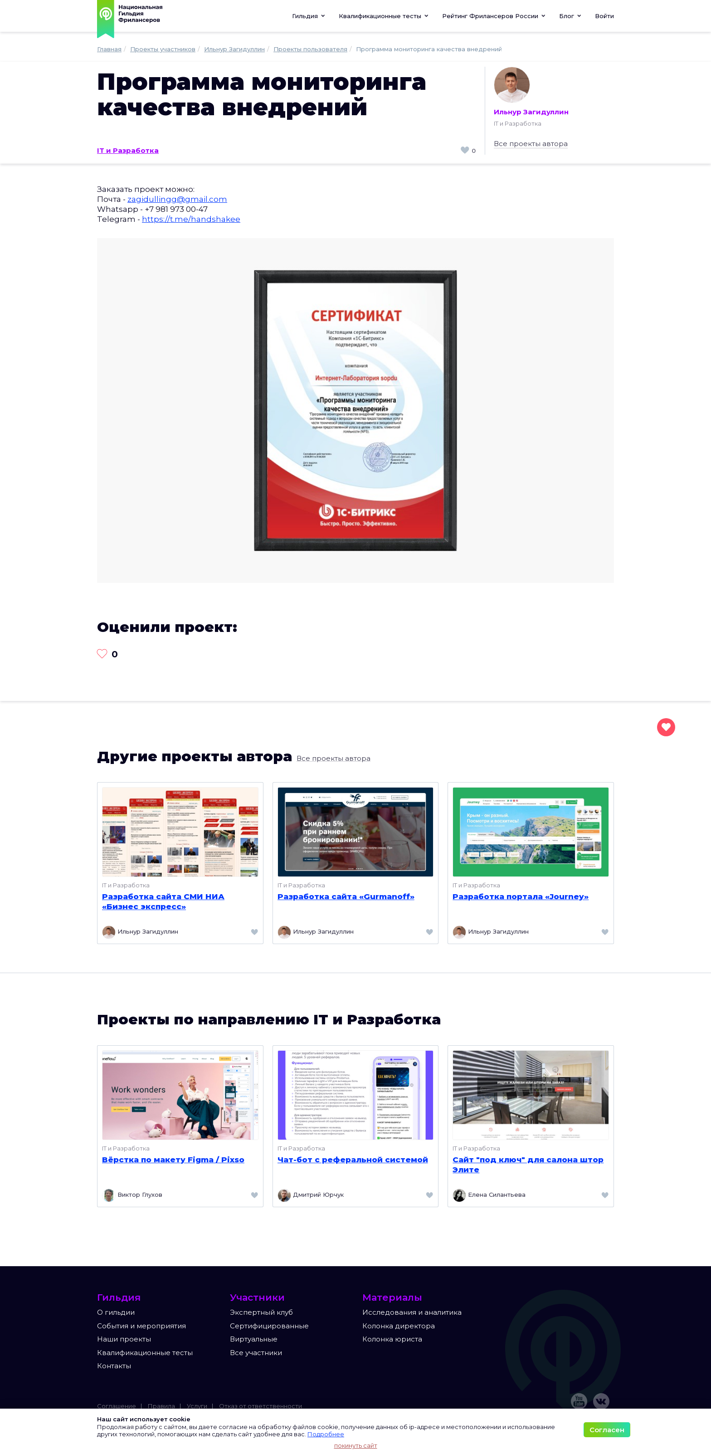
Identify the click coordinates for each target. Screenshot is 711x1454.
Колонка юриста (392, 1339)
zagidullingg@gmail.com (177, 199)
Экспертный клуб (261, 1312)
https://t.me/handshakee (191, 219)
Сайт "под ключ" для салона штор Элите (528, 1164)
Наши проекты (124, 1339)
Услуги (197, 1406)
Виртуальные (254, 1339)
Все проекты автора (531, 143)
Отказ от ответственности (260, 1406)
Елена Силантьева (489, 1195)
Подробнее (325, 1434)
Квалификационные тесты (145, 1352)
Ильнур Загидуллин (531, 91)
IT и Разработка (128, 150)
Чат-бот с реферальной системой (353, 1159)
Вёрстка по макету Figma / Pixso (173, 1159)
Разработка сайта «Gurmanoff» (346, 896)
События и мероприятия (141, 1326)
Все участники (256, 1352)
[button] (383, 16)
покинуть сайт (355, 1445)
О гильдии (116, 1312)
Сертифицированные (269, 1326)
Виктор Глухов (132, 1195)
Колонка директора (398, 1326)
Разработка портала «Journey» (521, 896)
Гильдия (308, 16)
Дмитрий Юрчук (311, 1195)
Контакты (114, 1365)
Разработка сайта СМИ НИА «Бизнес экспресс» (163, 901)
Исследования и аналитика (412, 1312)
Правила (161, 1406)
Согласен (606, 1429)
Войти (604, 16)
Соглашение (116, 1406)
